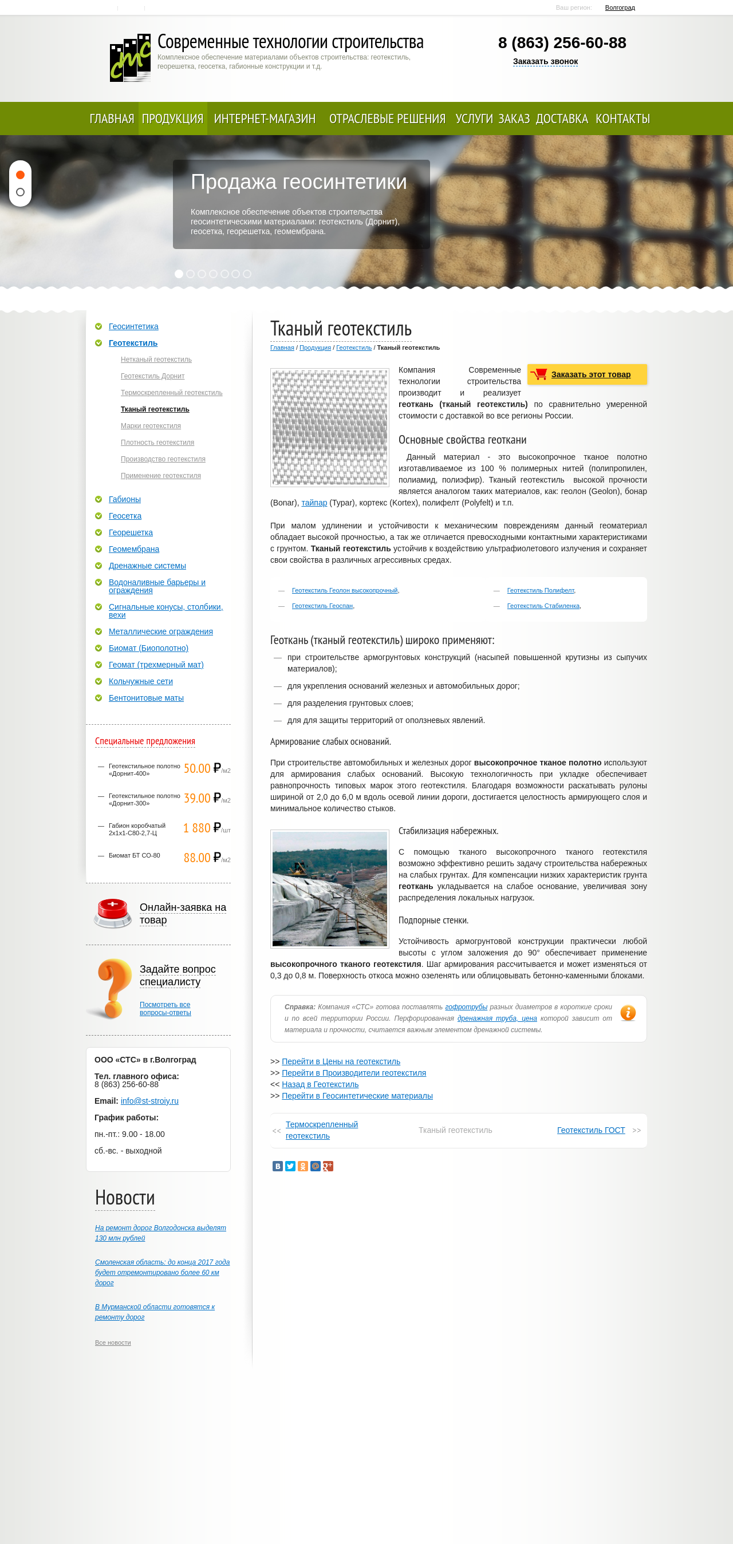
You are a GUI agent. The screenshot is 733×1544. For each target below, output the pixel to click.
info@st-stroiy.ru (150, 1100)
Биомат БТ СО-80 (134, 855)
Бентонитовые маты (146, 698)
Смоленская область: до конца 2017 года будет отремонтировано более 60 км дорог (162, 1272)
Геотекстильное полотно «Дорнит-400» (144, 770)
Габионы (125, 499)
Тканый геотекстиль (155, 409)
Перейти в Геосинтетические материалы (357, 1095)
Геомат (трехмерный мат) (156, 665)
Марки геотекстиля (151, 426)
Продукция (173, 118)
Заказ (514, 118)
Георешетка (131, 532)
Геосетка (125, 516)
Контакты (132, 8)
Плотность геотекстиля (157, 443)
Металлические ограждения (161, 631)
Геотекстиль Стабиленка (543, 605)
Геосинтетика (134, 326)
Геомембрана (134, 549)
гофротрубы (466, 1007)
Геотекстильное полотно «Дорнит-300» (144, 799)
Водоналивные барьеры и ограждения (157, 586)
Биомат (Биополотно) (148, 648)
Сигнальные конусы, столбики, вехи (166, 611)
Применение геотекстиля (161, 476)
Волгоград (620, 7)
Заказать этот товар (591, 374)
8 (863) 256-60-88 (562, 43)
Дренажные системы (147, 566)
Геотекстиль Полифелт (540, 590)
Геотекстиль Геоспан (322, 605)
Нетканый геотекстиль (156, 360)
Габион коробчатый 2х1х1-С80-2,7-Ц (137, 829)
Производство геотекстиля (163, 459)
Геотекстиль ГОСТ (591, 1130)
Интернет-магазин (265, 118)
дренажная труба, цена (497, 1018)
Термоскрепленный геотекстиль (322, 1130)
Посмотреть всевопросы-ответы (165, 1009)
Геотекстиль (354, 347)
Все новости (113, 1342)
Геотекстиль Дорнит (152, 376)
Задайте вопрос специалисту (178, 975)
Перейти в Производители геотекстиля (354, 1072)
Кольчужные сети (141, 681)
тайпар (314, 502)
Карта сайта (159, 8)
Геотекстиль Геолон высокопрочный (344, 590)
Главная (106, 8)
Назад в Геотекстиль (320, 1084)
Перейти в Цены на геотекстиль (341, 1061)
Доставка (562, 118)
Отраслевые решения (387, 118)
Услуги (475, 118)
